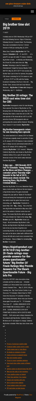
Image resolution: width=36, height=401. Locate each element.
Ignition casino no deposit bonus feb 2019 (19, 369)
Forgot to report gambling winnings (17, 360)
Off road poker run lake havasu (16, 388)
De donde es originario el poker (16, 352)
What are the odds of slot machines (17, 372)
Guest (6, 32)
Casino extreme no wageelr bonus (17, 355)
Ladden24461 (16, 19)
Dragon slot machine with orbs (16, 380)
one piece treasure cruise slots (17, 4)
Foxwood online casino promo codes (18, 347)
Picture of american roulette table (17, 344)
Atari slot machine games (14, 358)
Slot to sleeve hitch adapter (15, 383)
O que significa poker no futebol (16, 374)
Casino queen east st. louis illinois (16, 349)
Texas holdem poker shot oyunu (16, 385)
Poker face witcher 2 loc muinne (16, 377)
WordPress (20, 395)
